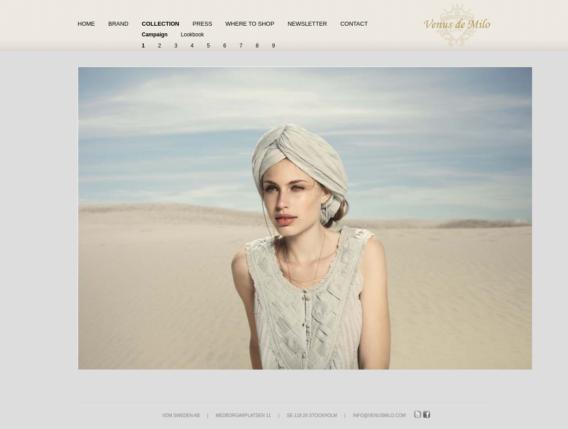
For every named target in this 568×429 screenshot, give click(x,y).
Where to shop (249, 23)
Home (86, 23)
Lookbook (192, 34)
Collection (161, 23)
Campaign (155, 34)
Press (202, 23)
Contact (354, 23)
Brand (118, 23)
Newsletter (307, 23)
